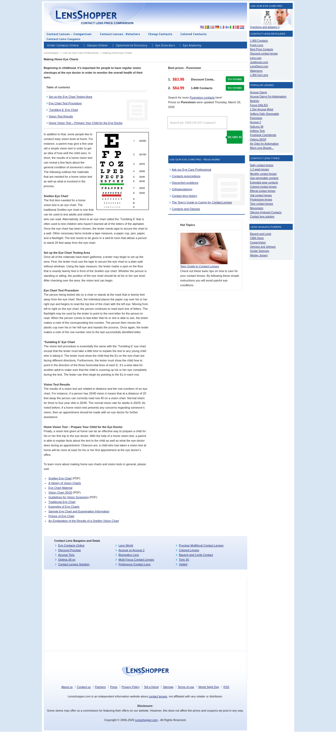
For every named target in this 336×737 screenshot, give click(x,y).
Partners (100, 687)
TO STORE (235, 79)
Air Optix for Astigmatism (264, 143)
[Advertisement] (271, 341)
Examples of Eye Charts (63, 506)
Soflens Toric (257, 130)
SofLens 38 (257, 126)
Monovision (257, 208)
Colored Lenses (189, 550)
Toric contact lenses (261, 203)
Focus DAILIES (259, 105)
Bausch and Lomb (260, 233)
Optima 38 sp (66, 559)
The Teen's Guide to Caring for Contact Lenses (202, 202)
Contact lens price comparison (107, 23)
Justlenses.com (259, 62)
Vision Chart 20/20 (60, 492)
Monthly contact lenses (263, 173)
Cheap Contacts (160, 34)
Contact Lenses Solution (74, 564)
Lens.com (255, 58)
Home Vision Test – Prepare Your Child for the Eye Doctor (86, 122)
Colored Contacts (193, 34)
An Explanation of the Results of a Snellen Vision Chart (83, 520)
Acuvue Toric (66, 554)
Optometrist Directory (131, 45)
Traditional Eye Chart (61, 501)
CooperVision (258, 242)
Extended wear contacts (264, 182)
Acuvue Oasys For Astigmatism (268, 96)
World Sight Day (208, 687)
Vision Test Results (61, 116)
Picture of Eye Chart (61, 516)
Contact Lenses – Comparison (69, 34)
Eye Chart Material (60, 487)
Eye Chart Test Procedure (65, 103)
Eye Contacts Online (71, 545)
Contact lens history (184, 195)
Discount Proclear (69, 550)
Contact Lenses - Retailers (120, 34)
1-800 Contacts (259, 40)
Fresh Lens (256, 45)
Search (234, 137)
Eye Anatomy (192, 45)
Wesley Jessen (259, 255)
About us (66, 687)
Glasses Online (97, 45)
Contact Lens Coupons (63, 39)
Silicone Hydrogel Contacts (266, 212)
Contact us (84, 687)
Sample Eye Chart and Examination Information (78, 511)
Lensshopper (51, 52)
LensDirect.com (259, 66)
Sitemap (168, 687)
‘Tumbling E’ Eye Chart (63, 109)
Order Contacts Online (63, 45)
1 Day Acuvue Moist (261, 109)
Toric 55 (184, 559)
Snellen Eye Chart (60, 478)
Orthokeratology (182, 189)
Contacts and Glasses (186, 208)
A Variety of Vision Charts (64, 483)
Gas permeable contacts (264, 178)
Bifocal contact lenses (263, 190)
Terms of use (186, 687)
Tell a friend (151, 687)
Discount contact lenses (264, 53)
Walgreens (256, 70)
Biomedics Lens (129, 554)
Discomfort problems (185, 182)
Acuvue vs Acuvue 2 (132, 550)
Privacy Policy (130, 687)
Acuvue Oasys (258, 92)
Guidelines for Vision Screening (68, 497)
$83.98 (178, 79)
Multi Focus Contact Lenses (136, 559)
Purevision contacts (202, 97)
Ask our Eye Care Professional (80, 52)
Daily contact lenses (262, 165)
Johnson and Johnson (263, 246)
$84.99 (178, 88)
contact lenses (158, 696)
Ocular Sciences (259, 251)
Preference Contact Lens (135, 564)
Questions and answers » (265, 27)
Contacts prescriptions (186, 176)
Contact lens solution (262, 216)
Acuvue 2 (255, 122)
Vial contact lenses (261, 195)
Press (113, 687)
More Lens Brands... (262, 148)
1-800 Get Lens (259, 75)
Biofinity (254, 101)
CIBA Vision (257, 238)
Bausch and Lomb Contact (196, 554)
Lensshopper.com (146, 720)
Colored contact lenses (263, 186)
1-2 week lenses (259, 169)
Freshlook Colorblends (263, 135)
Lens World (126, 545)
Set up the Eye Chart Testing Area (70, 96)
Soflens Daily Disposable (264, 113)
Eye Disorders (165, 45)
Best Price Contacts (261, 49)
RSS (226, 687)
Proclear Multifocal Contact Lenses (201, 545)
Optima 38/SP (258, 139)
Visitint (183, 564)
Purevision (256, 118)
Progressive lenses (261, 199)
